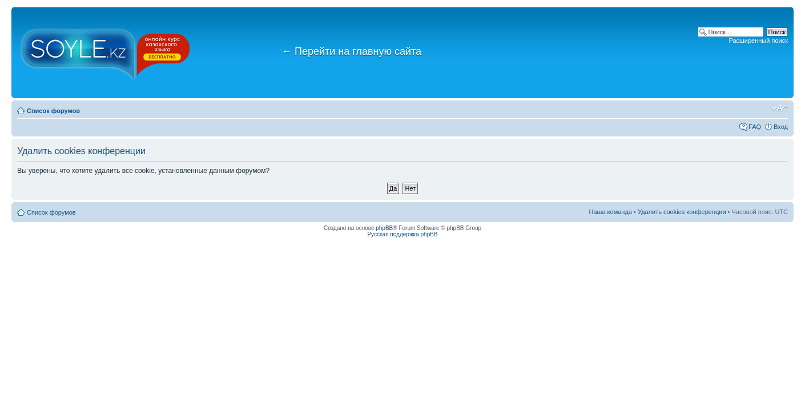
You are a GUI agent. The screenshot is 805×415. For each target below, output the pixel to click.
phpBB (384, 228)
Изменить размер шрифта (779, 108)
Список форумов (53, 110)
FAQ (754, 126)
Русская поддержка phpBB (402, 234)
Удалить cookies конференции (682, 211)
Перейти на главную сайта (351, 51)
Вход (781, 126)
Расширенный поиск (758, 40)
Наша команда (610, 211)
